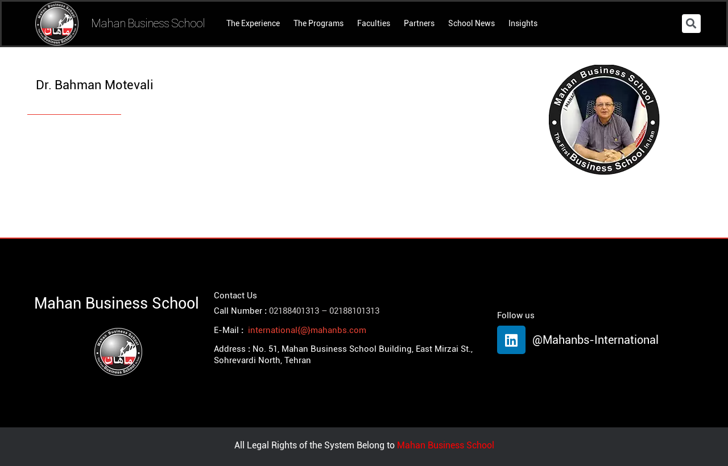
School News (471, 23)
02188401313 (294, 311)
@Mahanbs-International (595, 340)
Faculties (373, 23)
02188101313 (354, 311)
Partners (419, 23)
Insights (522, 23)
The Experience (253, 23)
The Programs (318, 23)
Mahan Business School (148, 23)
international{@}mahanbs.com (307, 330)
